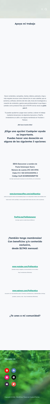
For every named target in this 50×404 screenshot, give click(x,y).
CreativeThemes (35, 397)
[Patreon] (13, 384)
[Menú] (42, 9)
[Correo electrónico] (7, 384)
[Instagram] (7, 377)
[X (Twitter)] (13, 377)
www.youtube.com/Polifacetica (25, 266)
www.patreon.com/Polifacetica (25, 290)
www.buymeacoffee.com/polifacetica (25, 194)
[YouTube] (7, 370)
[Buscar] (46, 9)
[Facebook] (13, 370)
